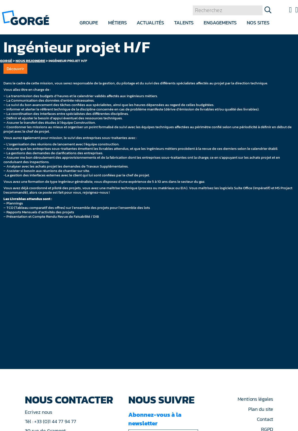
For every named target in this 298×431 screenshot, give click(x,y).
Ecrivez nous (39, 412)
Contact (265, 419)
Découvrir (15, 69)
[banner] (25, 17)
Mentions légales (255, 399)
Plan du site (260, 409)
